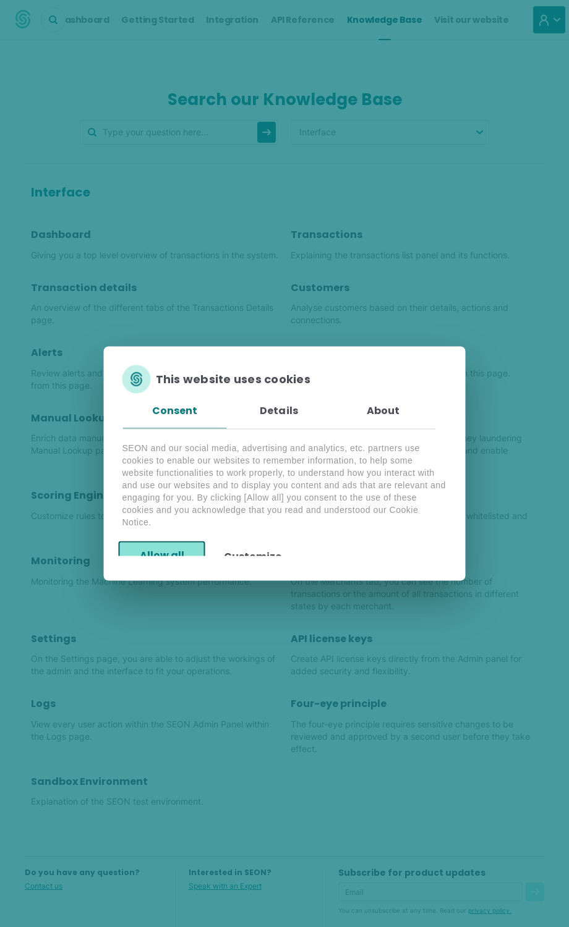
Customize (252, 556)
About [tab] (383, 411)
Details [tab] (279, 411)
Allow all (162, 555)
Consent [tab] (175, 411)
